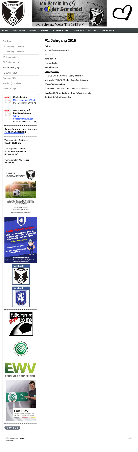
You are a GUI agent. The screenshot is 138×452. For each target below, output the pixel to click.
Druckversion (12, 438)
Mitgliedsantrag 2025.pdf (24, 100)
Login (130, 438)
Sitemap (22, 438)
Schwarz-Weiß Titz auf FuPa (14, 133)
